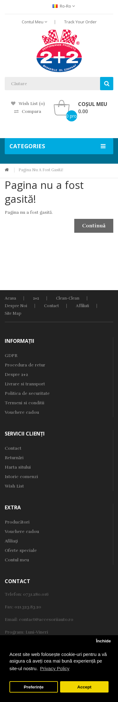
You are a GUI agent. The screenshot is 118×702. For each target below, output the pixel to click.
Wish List (14, 486)
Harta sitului (18, 467)
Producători (17, 522)
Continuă (93, 226)
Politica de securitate (27, 393)
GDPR (11, 355)
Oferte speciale (21, 550)
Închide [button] (103, 641)
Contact (51, 305)
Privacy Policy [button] (54, 668)
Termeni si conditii (24, 403)
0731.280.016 (35, 594)
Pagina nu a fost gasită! (41, 170)
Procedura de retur (25, 365)
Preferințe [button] (34, 687)
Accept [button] (84, 687)
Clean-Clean (67, 298)
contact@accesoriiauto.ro (46, 619)
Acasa (10, 298)
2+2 (36, 298)
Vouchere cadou (22, 412)
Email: (12, 619)
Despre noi (16, 305)
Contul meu (17, 560)
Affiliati (82, 305)
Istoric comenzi (21, 476)
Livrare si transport (25, 384)
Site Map (13, 313)
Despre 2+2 (16, 374)
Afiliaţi (11, 541)
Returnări (14, 457)
